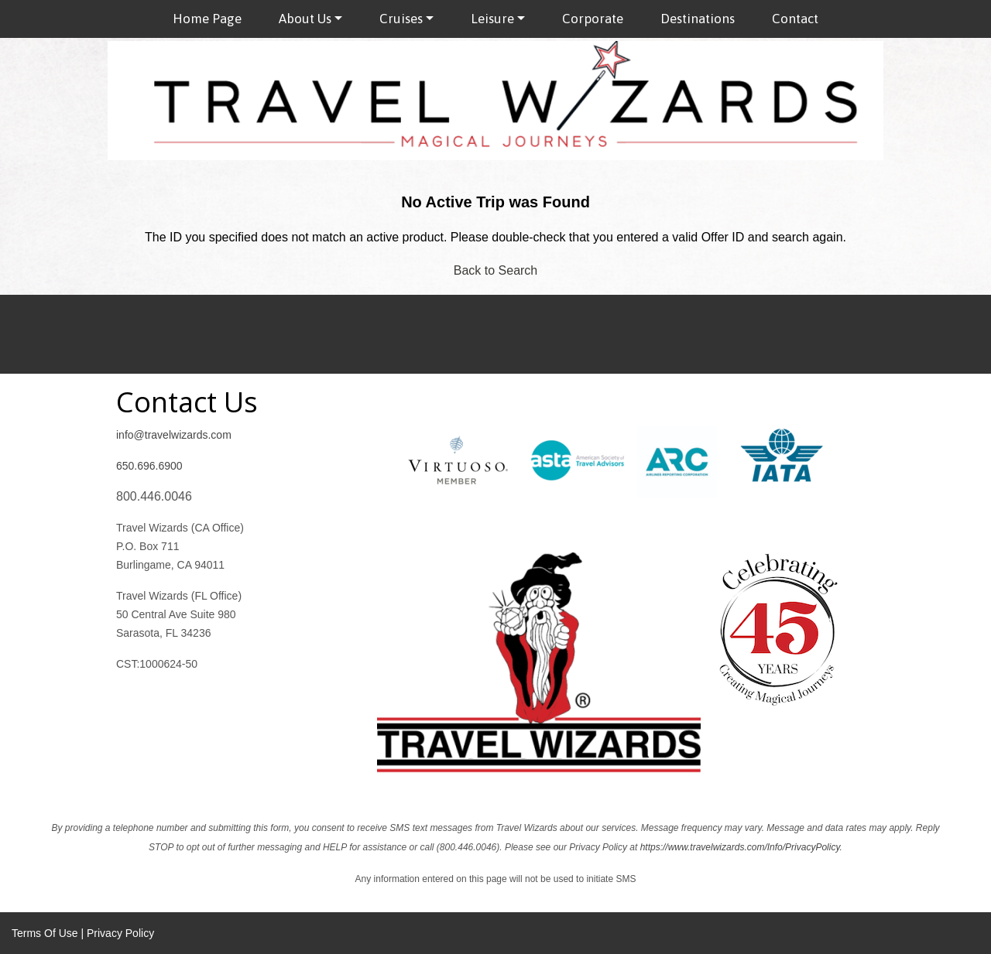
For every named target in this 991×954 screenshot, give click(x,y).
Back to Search (496, 270)
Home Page (207, 18)
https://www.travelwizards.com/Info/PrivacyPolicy (740, 847)
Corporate (592, 18)
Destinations (697, 18)
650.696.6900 (149, 466)
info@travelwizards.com (173, 435)
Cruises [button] (401, 18)
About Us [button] (305, 18)
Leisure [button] (492, 18)
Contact (795, 18)
